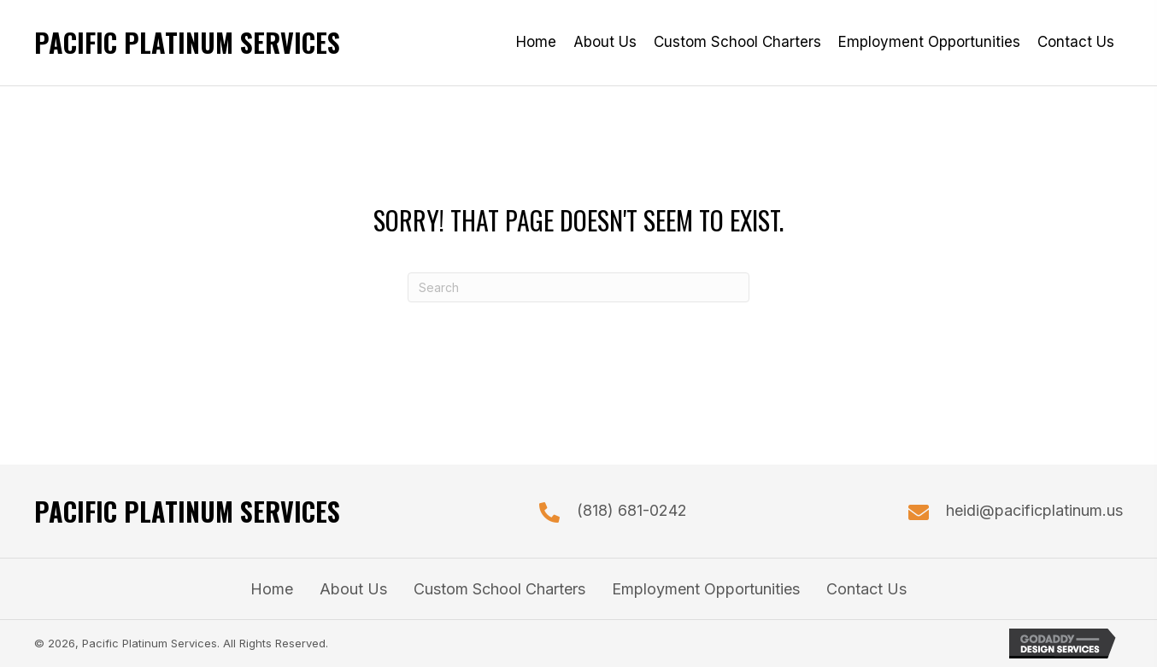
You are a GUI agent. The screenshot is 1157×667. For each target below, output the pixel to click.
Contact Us (866, 589)
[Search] (578, 287)
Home (271, 589)
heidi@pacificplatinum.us (1034, 510)
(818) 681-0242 (632, 510)
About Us (353, 589)
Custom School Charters (499, 589)
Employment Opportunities (706, 589)
